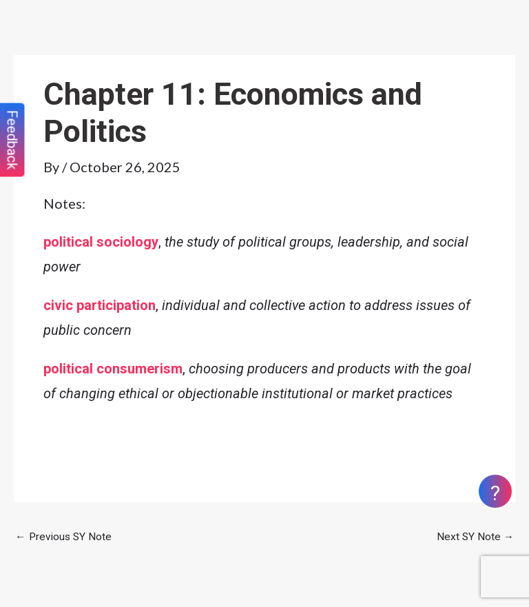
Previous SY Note (63, 537)
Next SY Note (476, 537)
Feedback (12, 140)
